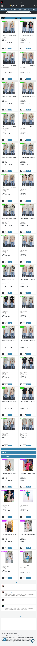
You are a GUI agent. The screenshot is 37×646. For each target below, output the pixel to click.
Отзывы (18, 616)
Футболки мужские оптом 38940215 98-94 (9, 309)
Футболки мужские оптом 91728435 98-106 (9, 126)
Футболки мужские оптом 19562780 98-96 (9, 279)
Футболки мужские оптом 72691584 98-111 (28, 35)
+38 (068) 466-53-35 (14, 6)
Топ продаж (5, 449)
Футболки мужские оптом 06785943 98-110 (9, 65)
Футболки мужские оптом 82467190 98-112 (9, 35)
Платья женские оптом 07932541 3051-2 (9, 564)
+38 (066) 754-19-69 (23, 5)
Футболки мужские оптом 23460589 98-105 (28, 126)
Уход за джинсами (8, 606)
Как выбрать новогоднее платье (10, 592)
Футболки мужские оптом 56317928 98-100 (9, 218)
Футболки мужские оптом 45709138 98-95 (28, 279)
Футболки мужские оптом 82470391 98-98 (9, 248)
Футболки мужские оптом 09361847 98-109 (28, 65)
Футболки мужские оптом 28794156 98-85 (28, 431)
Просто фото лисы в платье (9, 599)
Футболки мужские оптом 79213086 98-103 (28, 157)
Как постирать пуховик (8, 585)
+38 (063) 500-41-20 (14, 5)
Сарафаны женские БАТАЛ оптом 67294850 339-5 (27, 565)
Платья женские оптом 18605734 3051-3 (28, 534)
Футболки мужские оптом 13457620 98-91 (28, 340)
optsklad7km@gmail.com (23, 6)
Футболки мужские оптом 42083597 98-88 (9, 401)
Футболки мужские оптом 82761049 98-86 (9, 431)
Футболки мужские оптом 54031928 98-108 (9, 96)
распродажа (5, 456)
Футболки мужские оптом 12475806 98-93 (28, 309)
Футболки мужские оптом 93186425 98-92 (9, 340)
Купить (10, 48)
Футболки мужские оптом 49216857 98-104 (9, 157)
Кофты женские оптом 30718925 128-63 (9, 534)
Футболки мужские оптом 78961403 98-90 (9, 370)
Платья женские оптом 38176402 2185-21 (9, 503)
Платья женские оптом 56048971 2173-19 (28, 503)
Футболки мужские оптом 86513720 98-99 (28, 218)
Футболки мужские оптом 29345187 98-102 (9, 187)
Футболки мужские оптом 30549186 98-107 (28, 96)
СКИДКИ (4, 452)
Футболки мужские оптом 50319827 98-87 (28, 401)
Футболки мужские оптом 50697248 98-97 (28, 248)
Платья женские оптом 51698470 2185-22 (28, 473)
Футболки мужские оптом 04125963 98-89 (28, 370)
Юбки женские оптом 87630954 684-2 (9, 473)
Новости (18, 582)
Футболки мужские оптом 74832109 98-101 (28, 187)
